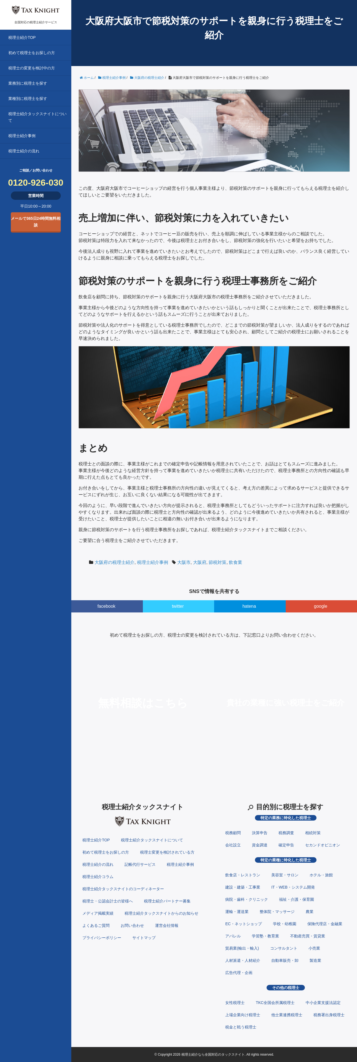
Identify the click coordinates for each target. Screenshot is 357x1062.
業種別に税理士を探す (27, 98)
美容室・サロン (284, 875)
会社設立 (233, 845)
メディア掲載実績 (97, 913)
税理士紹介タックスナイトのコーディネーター (123, 889)
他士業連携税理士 (286, 1015)
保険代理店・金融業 (324, 924)
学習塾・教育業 (265, 936)
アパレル (233, 936)
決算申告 (259, 833)
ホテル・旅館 (321, 875)
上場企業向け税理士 (242, 1015)
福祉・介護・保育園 (296, 899)
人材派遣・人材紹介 (242, 960)
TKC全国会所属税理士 (275, 1002)
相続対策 (313, 833)
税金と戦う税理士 (240, 1027)
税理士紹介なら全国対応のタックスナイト (213, 1054)
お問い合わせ (132, 925)
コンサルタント (283, 948)
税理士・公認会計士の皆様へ (107, 901)
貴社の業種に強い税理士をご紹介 (286, 702)
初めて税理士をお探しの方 (31, 53)
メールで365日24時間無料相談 (35, 221)
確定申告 (286, 845)
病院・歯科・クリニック (246, 899)
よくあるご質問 (96, 925)
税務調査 (286, 833)
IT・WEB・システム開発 (293, 887)
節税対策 (217, 562)
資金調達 (259, 845)
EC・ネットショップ (243, 924)
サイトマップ (144, 937)
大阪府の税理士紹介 (115, 562)
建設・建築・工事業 (242, 887)
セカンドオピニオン (322, 845)
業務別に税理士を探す (27, 83)
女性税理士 (235, 1002)
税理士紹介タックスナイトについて (37, 117)
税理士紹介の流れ (23, 151)
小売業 (314, 948)
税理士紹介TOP (22, 37)
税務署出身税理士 (329, 1015)
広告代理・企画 (238, 972)
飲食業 (235, 562)
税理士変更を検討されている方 (167, 852)
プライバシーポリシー (101, 937)
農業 (309, 911)
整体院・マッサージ (277, 911)
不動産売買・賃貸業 (307, 936)
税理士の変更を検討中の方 (31, 68)
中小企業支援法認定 (323, 1002)
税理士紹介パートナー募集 (167, 901)
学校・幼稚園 (284, 924)
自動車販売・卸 (284, 960)
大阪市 (184, 562)
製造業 (315, 960)
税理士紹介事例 (22, 135)
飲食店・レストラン (242, 875)
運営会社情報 (166, 925)
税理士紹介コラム (97, 876)
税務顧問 (233, 833)
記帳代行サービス (140, 864)
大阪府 (199, 562)
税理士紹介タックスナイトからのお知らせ (161, 913)
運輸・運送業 (237, 911)
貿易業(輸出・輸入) (242, 948)
